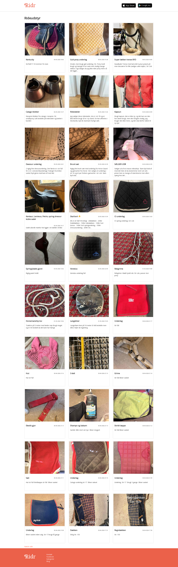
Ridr (30, 5)
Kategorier (50, 559)
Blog (48, 561)
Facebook (50, 557)
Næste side (28, 546)
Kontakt (49, 554)
